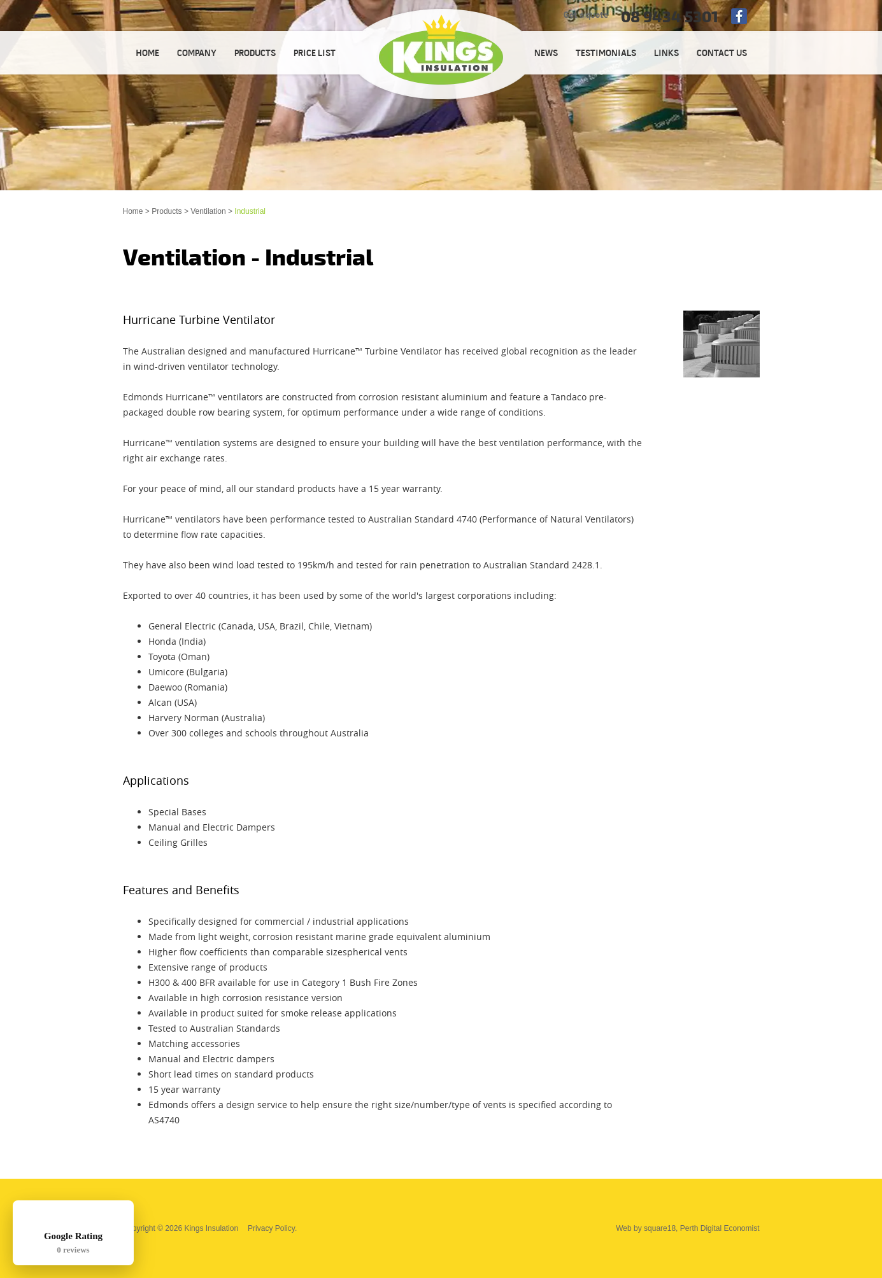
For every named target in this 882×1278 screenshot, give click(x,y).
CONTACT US (722, 54)
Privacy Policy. (272, 1228)
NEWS (546, 54)
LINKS (666, 54)
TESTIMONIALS (606, 54)
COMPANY (197, 54)
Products (166, 211)
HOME (147, 54)
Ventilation (207, 211)
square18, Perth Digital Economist (701, 1228)
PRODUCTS (255, 54)
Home (133, 211)
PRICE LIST (315, 54)
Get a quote (586, 15)
